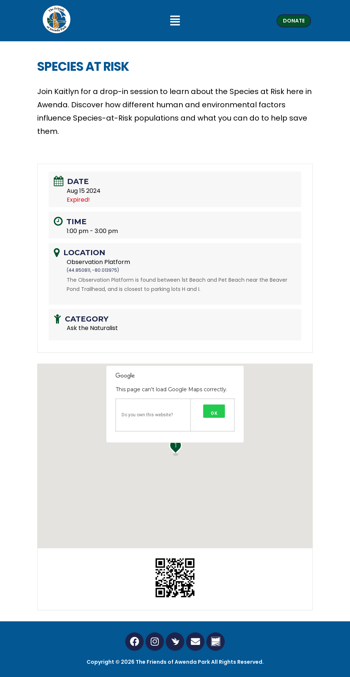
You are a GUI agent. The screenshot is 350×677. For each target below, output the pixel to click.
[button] (175, 20)
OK (214, 413)
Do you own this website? (147, 414)
